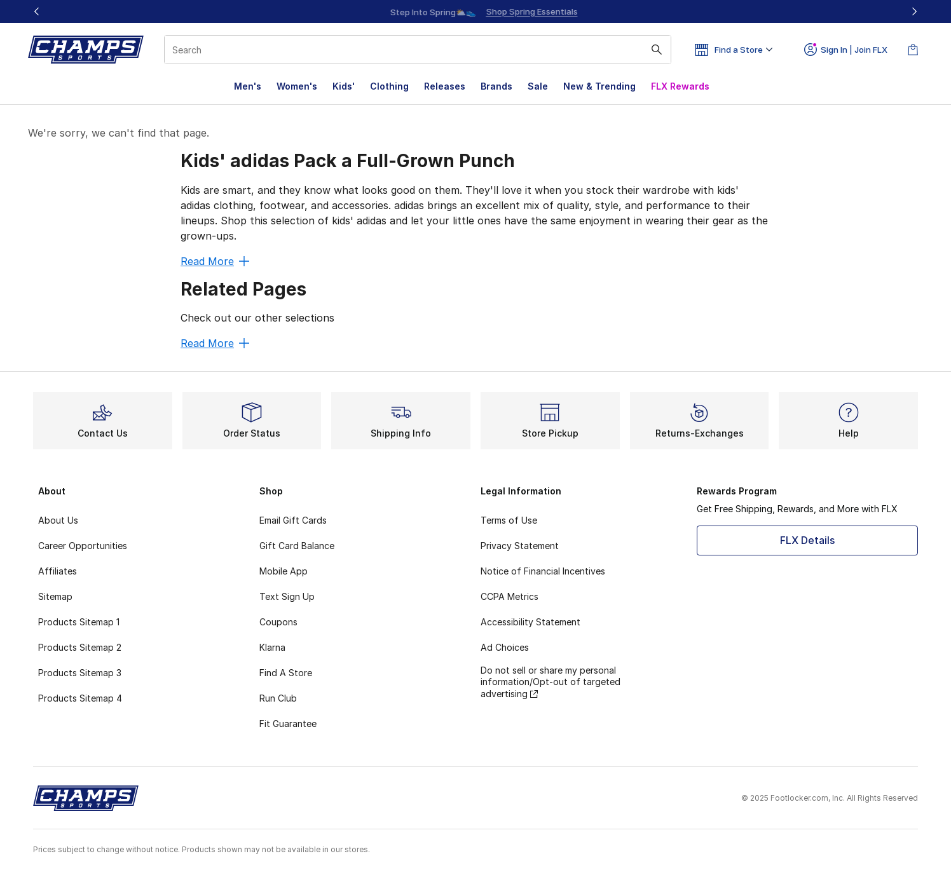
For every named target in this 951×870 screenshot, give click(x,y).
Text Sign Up (287, 596)
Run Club (278, 698)
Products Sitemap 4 (80, 698)
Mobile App (283, 571)
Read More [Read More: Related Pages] (215, 343)
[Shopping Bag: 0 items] (913, 49)
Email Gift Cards (293, 520)
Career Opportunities (82, 545)
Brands (496, 86)
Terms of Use (509, 520)
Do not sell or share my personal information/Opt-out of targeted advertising (550, 681)
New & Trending (599, 86)
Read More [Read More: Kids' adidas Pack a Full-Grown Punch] (215, 261)
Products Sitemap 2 (79, 647)
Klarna (272, 647)
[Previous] (37, 11)
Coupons (278, 621)
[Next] (914, 11)
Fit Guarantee (288, 723)
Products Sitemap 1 (79, 621)
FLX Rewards (680, 86)
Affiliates (57, 571)
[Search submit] (657, 50)
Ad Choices (505, 647)
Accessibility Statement (530, 621)
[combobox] (418, 50)
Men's (247, 86)
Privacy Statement (520, 545)
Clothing (389, 86)
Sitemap (55, 596)
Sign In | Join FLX (845, 49)
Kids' (343, 86)
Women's (297, 86)
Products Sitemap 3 (79, 672)
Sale (538, 86)
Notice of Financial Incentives (543, 571)
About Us (58, 520)
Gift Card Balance (296, 545)
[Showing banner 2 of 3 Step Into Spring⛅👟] (492, 11)
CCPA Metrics (509, 596)
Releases (444, 86)
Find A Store (285, 672)
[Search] (418, 50)
